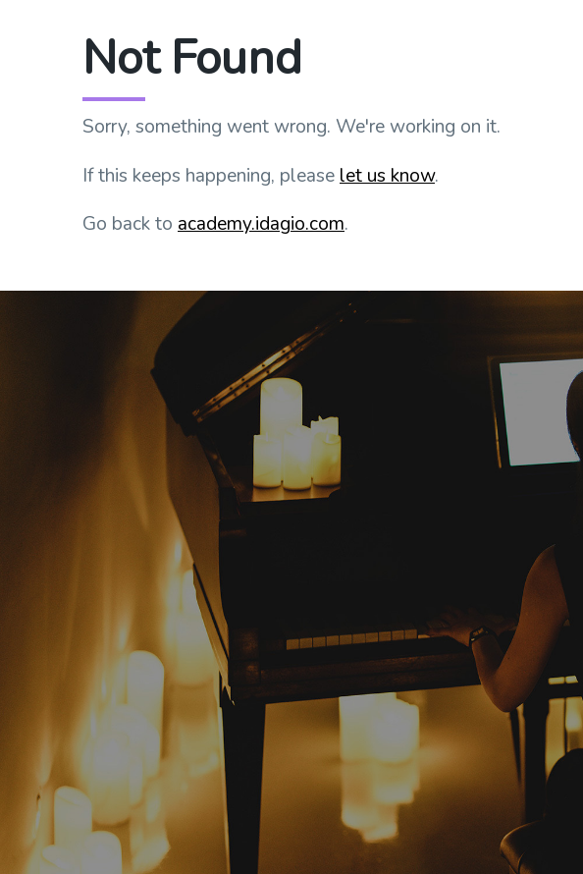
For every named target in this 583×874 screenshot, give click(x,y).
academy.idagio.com (261, 224)
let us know (387, 176)
